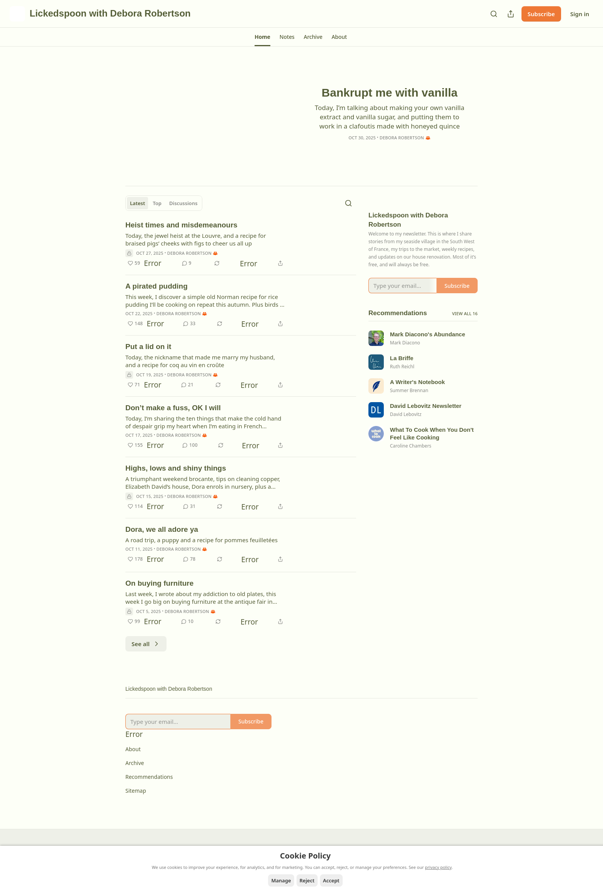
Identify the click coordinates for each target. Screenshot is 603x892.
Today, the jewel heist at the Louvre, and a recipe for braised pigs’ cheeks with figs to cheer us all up (195, 239)
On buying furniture (159, 583)
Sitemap (135, 790)
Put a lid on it (148, 346)
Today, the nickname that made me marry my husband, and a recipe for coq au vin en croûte (200, 361)
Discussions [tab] (183, 203)
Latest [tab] (137, 203)
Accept (331, 880)
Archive (134, 763)
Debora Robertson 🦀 (405, 137)
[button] (262, 37)
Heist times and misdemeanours (181, 225)
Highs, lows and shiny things (175, 468)
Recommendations (149, 776)
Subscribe (541, 14)
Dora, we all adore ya (161, 529)
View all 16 (465, 323)
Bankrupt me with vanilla (389, 92)
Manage (281, 880)
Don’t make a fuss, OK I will (173, 408)
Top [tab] (157, 203)
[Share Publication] (510, 14)
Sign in (579, 14)
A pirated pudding (156, 286)
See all (146, 644)
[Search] (493, 14)
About (133, 749)
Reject (307, 880)
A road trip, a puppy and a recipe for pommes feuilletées (201, 540)
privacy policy (438, 867)
